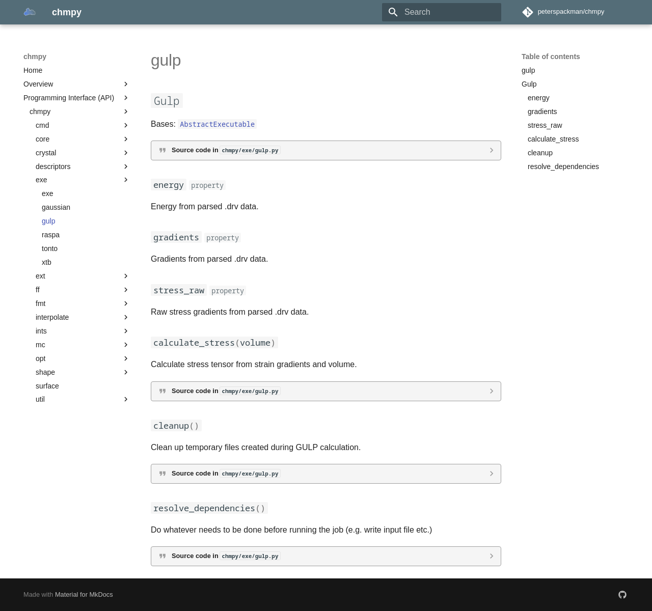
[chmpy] (29, 12)
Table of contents (551, 56)
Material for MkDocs (84, 594)
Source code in (226, 150)
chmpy (34, 56)
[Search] (441, 12)
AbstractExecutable (217, 124)
